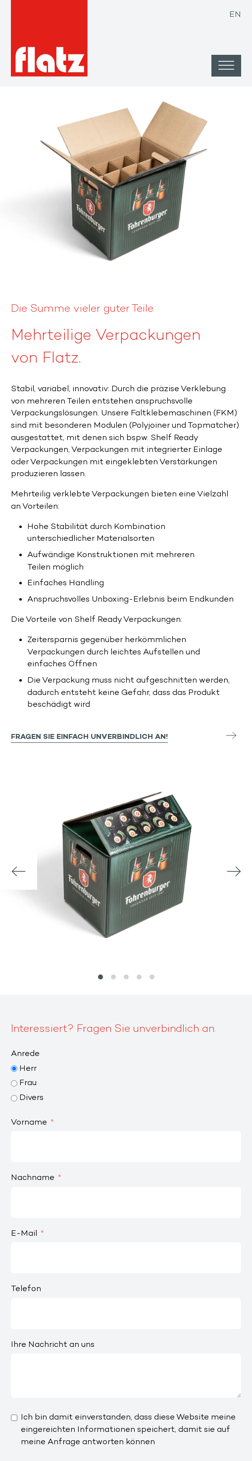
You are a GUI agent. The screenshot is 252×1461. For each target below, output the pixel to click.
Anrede (25, 1054)
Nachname (32, 1178)
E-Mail (24, 1234)
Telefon (26, 1289)
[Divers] (14, 1098)
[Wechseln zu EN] (235, 12)
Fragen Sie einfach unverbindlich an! (89, 737)
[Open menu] (226, 66)
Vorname (29, 1123)
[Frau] (14, 1083)
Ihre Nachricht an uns (53, 1345)
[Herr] (14, 1068)
